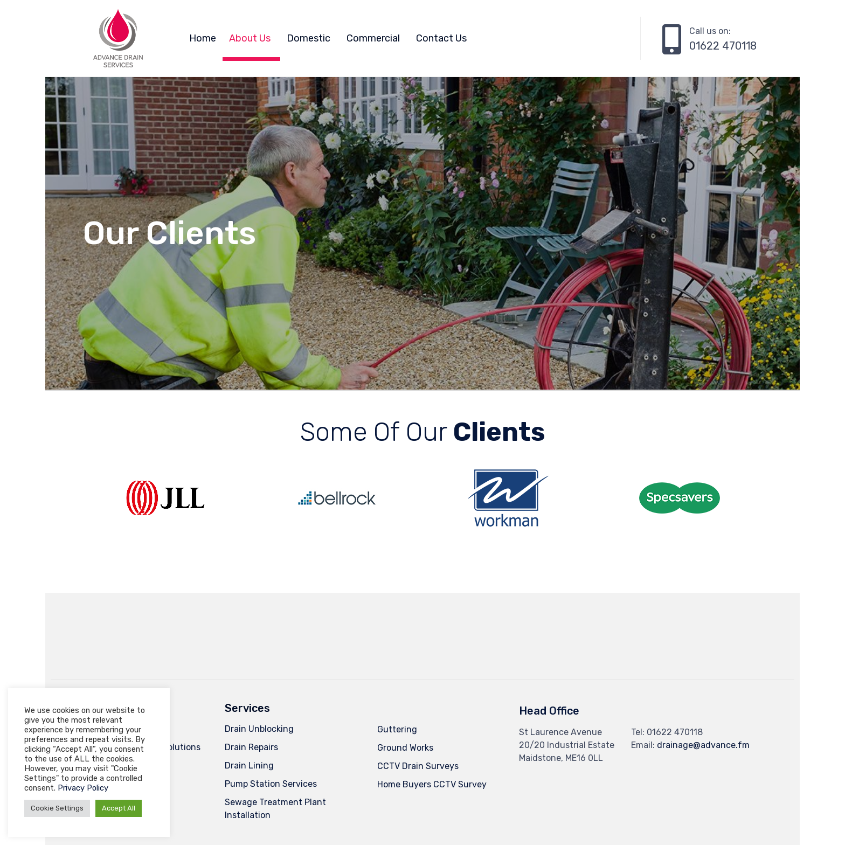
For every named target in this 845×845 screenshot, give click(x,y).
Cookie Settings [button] (57, 808)
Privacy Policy (83, 788)
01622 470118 (723, 45)
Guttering (397, 729)
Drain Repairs (251, 747)
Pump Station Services (271, 784)
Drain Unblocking (259, 729)
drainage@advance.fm (703, 745)
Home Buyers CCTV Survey (432, 784)
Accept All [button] (118, 808)
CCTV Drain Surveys (418, 766)
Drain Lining (249, 765)
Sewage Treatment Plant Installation (275, 808)
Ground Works (405, 748)
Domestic (308, 38)
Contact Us (441, 38)
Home (202, 38)
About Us (250, 38)
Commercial (373, 38)
